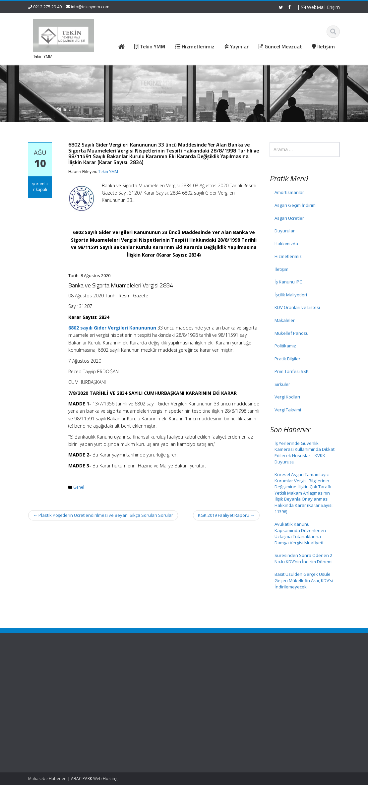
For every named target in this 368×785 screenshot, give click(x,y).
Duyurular (285, 231)
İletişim (281, 269)
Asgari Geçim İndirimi (296, 205)
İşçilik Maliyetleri (291, 295)
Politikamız (285, 346)
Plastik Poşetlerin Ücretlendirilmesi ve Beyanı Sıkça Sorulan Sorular (103, 515)
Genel (78, 487)
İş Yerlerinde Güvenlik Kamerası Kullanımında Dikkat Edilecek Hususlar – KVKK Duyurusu (305, 452)
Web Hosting (105, 778)
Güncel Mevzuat (138, 688)
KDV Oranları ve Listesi (297, 307)
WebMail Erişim (320, 7)
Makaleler (285, 320)
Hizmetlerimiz (288, 256)
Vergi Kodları (287, 397)
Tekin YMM (108, 171)
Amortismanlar (289, 192)
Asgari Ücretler (289, 218)
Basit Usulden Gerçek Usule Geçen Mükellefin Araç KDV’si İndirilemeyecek (304, 580)
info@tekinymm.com (90, 7)
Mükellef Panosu (292, 333)
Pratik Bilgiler (287, 359)
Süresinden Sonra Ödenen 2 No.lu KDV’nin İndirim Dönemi (304, 558)
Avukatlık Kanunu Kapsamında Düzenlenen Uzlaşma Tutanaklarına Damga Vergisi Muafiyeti (300, 533)
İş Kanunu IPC (288, 282)
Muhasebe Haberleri (47, 778)
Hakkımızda (286, 244)
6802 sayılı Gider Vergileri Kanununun (112, 328)
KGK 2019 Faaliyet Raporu (226, 515)
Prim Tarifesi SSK (292, 371)
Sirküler (282, 384)
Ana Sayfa (132, 670)
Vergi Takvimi (288, 410)
